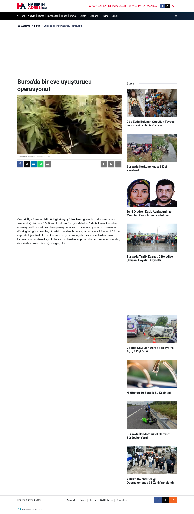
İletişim (93, 500)
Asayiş (31, 15)
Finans (105, 15)
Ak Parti (21, 15)
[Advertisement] (97, 53)
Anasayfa (23, 26)
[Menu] (175, 16)
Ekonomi (93, 15)
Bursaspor (52, 15)
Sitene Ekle (122, 500)
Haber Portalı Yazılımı (32, 509)
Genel (115, 15)
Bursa (41, 15)
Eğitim (83, 15)
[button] (104, 164)
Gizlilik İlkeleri (106, 500)
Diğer (64, 15)
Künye (83, 500)
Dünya (73, 15)
